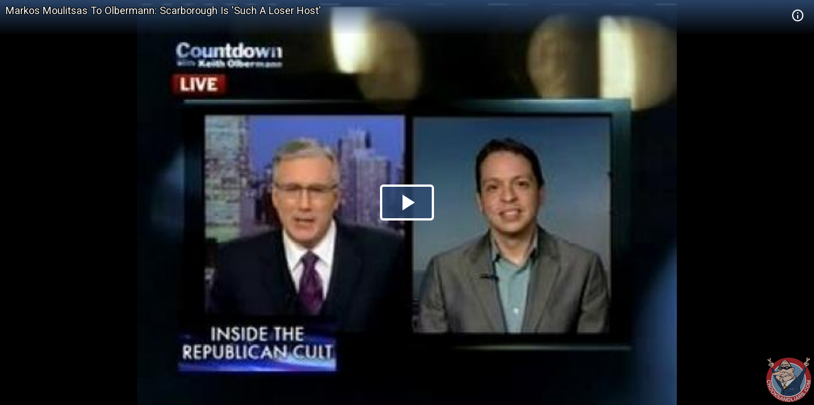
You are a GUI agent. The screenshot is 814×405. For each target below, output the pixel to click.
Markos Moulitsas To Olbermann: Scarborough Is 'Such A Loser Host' (163, 10)
